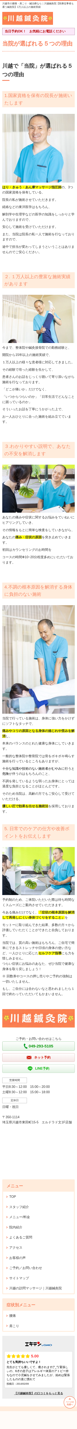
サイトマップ (19, 1278)
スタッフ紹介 (19, 1207)
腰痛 (12, 1315)
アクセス (15, 1247)
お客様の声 (17, 1258)
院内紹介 (15, 1227)
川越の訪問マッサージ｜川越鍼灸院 (35, 1288)
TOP (12, 1196)
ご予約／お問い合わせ (25, 1268)
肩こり (14, 1326)
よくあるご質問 (20, 1237)
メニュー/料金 (19, 1217)
